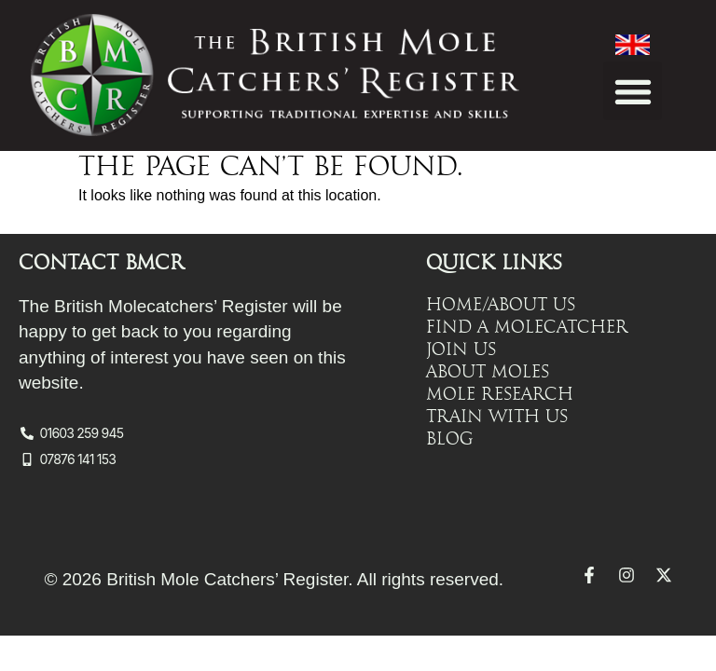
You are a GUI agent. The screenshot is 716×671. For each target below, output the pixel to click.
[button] (632, 91)
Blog (450, 439)
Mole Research (499, 394)
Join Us (461, 349)
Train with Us (497, 416)
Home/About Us (500, 304)
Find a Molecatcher (527, 327)
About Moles (487, 372)
